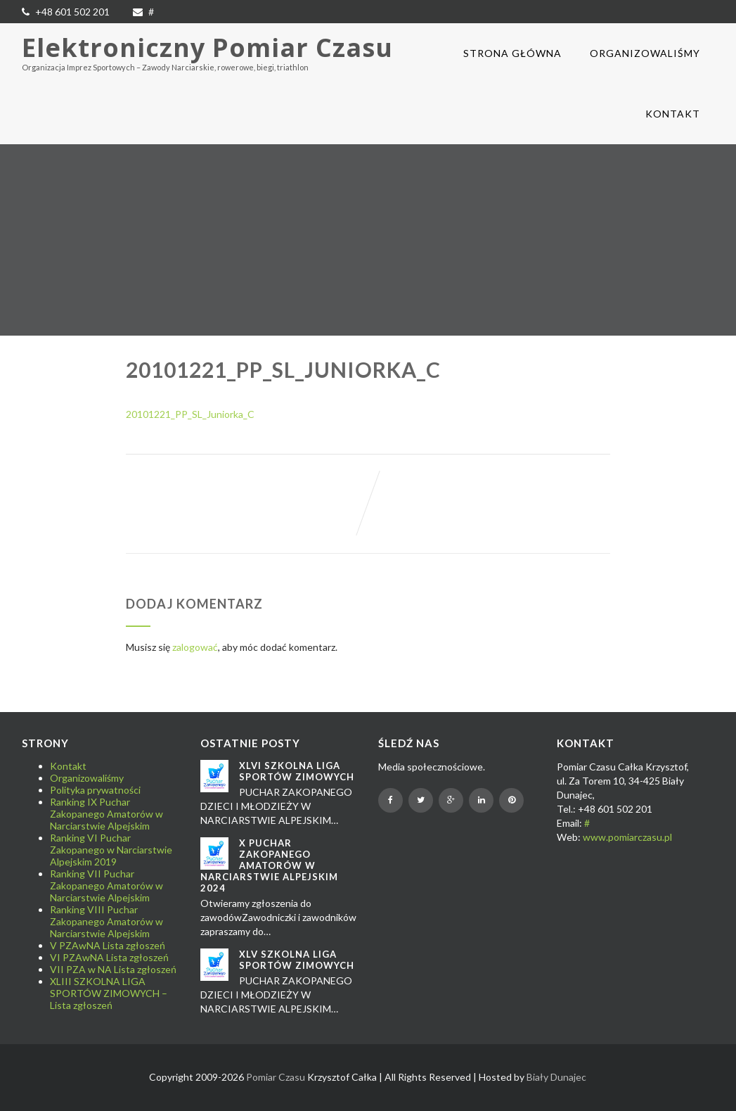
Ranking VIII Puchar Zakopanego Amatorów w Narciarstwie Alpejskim (106, 921)
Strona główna (512, 53)
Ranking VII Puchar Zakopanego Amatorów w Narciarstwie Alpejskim (106, 885)
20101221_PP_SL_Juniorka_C (190, 414)
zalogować (195, 647)
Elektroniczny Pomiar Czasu (207, 47)
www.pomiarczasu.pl (627, 837)
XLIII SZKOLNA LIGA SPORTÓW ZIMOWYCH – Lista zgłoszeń (108, 993)
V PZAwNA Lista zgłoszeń (107, 945)
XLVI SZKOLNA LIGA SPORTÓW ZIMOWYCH (296, 771)
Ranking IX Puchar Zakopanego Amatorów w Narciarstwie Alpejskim (106, 814)
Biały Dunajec (556, 1077)
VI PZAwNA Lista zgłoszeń (109, 957)
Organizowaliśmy (645, 53)
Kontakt (672, 114)
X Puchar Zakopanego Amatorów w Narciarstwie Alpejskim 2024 (269, 865)
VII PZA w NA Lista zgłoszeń (113, 969)
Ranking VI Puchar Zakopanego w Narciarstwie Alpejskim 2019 (111, 850)
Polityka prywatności (95, 790)
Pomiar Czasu (275, 1077)
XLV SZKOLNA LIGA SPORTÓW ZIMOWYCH (296, 959)
